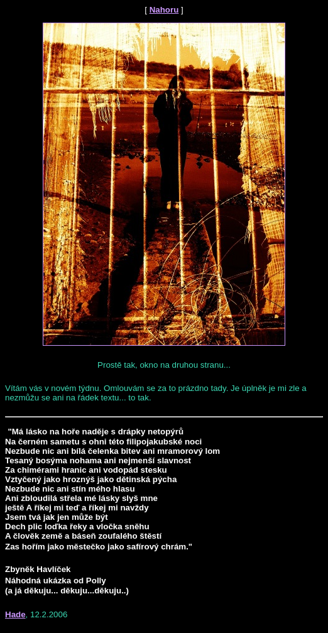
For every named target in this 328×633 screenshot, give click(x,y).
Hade (15, 614)
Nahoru (164, 9)
